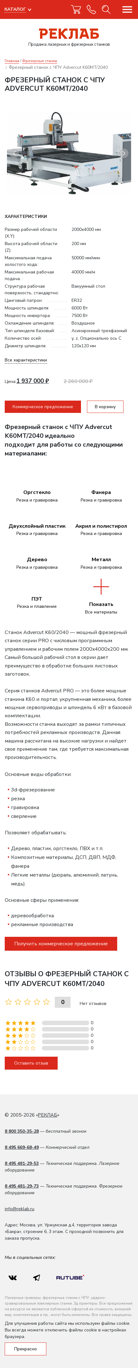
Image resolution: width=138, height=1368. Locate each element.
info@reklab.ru (19, 1209)
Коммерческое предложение (43, 407)
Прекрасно (25, 1349)
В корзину (105, 407)
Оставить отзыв (31, 1063)
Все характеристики (26, 360)
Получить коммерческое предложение (61, 943)
